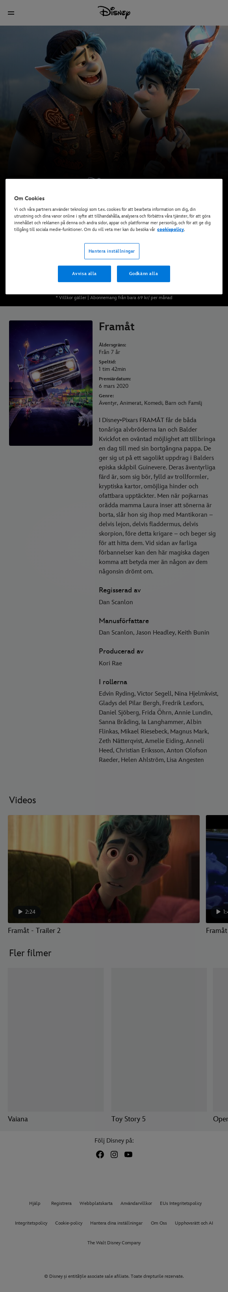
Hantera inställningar (112, 250)
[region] (114, 237)
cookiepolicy (170, 229)
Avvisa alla (84, 273)
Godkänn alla (143, 273)
